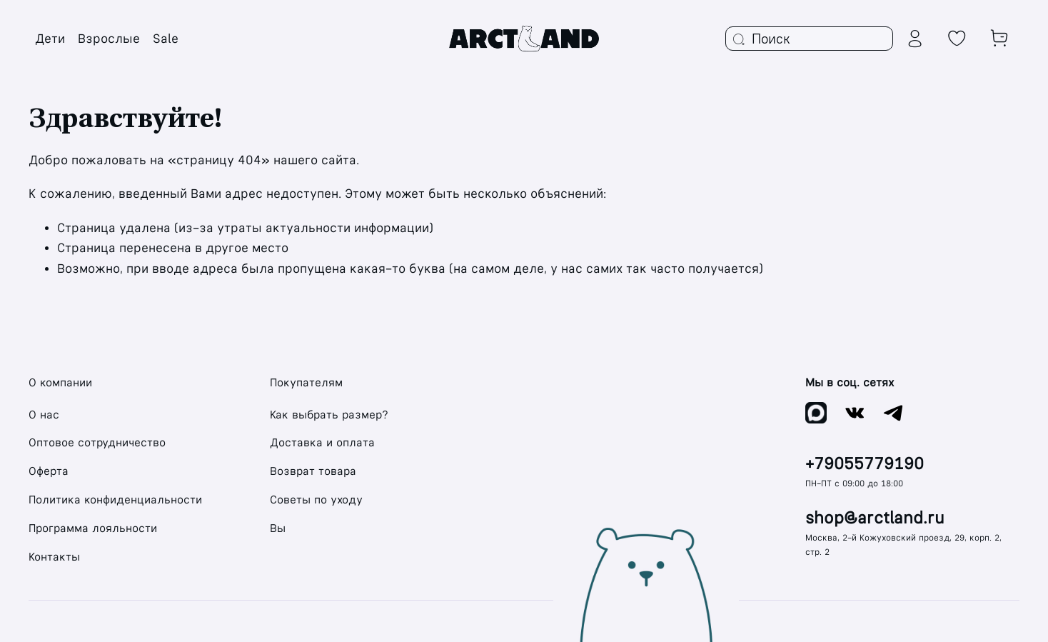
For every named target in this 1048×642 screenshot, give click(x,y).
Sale (165, 39)
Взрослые (109, 39)
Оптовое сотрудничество (97, 442)
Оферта (49, 471)
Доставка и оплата (322, 442)
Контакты (54, 557)
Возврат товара (313, 471)
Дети (50, 39)
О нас (44, 414)
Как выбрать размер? (329, 414)
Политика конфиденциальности (115, 499)
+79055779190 (864, 464)
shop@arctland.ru (874, 518)
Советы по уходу (316, 499)
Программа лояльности (93, 528)
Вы (278, 528)
